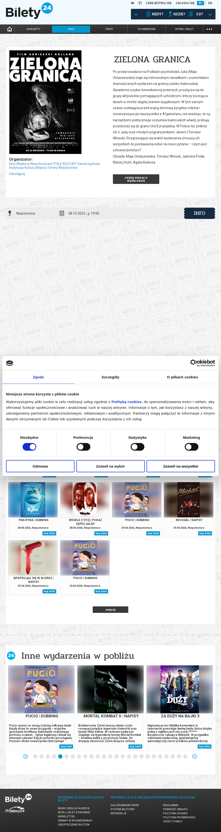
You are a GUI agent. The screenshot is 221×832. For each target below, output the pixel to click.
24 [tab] (179, 756)
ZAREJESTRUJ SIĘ (159, 3)
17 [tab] (135, 756)
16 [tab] (129, 756)
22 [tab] (166, 756)
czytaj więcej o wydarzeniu (136, 179)
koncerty (33, 29)
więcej (111, 609)
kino (71, 29)
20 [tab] (154, 756)
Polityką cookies (126, 401)
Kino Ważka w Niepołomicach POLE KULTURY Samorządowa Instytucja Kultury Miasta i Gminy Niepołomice (54, 166)
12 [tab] (104, 756)
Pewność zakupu (175, 809)
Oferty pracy (172, 821)
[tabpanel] (41, 708)
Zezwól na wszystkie (180, 466)
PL (200, 3)
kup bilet (49, 533)
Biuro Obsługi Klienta (73, 808)
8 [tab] (79, 756)
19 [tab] (148, 756)
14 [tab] (116, 756)
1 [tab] (35, 756)
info (199, 213)
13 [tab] (110, 756)
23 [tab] (173, 756)
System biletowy (122, 809)
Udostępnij (17, 174)
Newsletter (66, 816)
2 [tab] (41, 756)
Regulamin (170, 805)
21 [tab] (160, 756)
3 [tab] (48, 756)
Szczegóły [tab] (110, 377)
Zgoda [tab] (38, 377)
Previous (25, 756)
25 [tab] (185, 756)
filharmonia (146, 29)
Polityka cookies (175, 813)
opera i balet (184, 29)
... (209, 29)
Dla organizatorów (124, 805)
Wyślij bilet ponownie (74, 812)
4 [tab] (54, 756)
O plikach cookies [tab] (182, 377)
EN (210, 3)
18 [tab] (141, 756)
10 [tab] (91, 756)
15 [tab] (123, 756)
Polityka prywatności (179, 817)
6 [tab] (66, 756)
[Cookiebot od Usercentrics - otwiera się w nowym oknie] (194, 363)
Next (194, 756)
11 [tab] (98, 756)
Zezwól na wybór (110, 466)
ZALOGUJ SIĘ (185, 3)
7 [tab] (73, 756)
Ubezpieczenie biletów (74, 824)
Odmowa (40, 466)
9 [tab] (85, 756)
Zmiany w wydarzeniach (75, 820)
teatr (109, 29)
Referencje (118, 813)
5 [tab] (60, 756)
